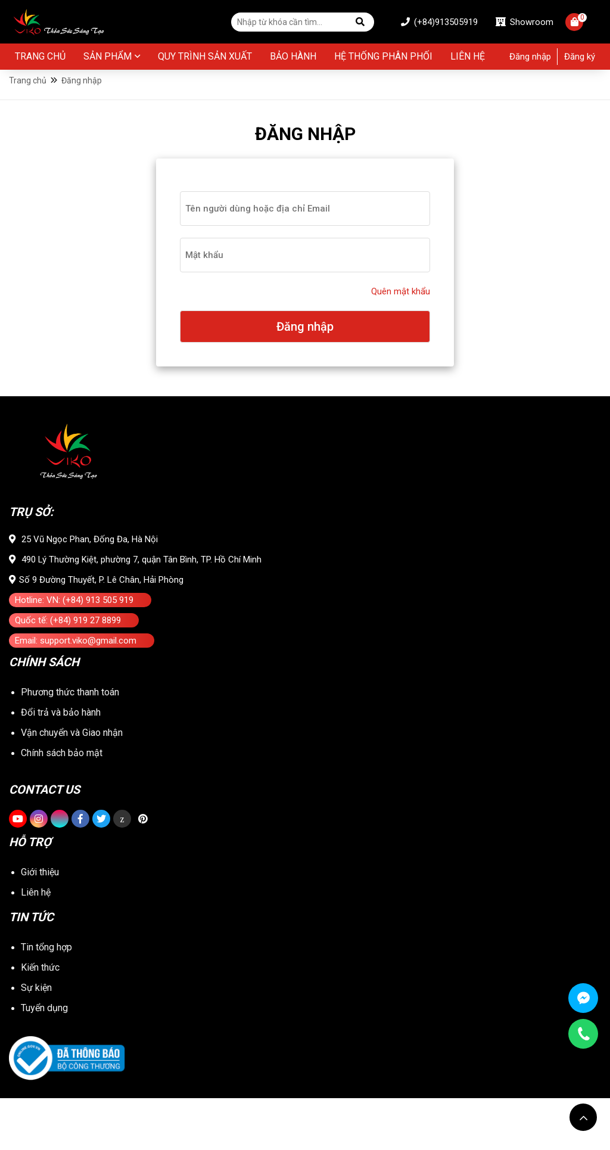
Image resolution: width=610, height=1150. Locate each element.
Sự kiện (36, 1039)
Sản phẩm (107, 58)
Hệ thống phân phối (383, 58)
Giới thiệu (40, 924)
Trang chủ (40, 58)
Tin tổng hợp (46, 999)
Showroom (515, 22)
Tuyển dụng (44, 1059)
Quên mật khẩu (400, 304)
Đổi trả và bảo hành (61, 756)
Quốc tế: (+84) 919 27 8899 (68, 649)
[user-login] (305, 221)
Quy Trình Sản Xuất (205, 58)
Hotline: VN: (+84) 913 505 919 (74, 629)
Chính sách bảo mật (61, 810)
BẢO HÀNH (293, 58)
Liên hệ (467, 58)
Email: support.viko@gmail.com (75, 669)
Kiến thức (40, 1019)
